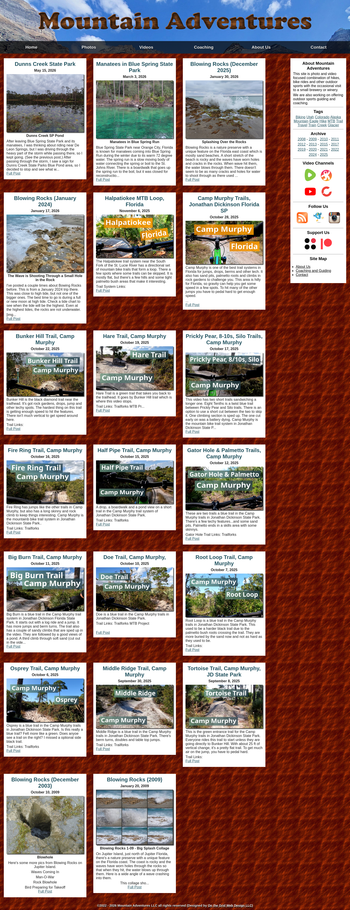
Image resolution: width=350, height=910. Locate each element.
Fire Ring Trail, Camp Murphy (45, 450)
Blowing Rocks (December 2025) (224, 67)
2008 (302, 139)
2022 (335, 149)
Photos (88, 47)
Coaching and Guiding (313, 271)
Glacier (333, 125)
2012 (302, 144)
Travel (302, 125)
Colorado (322, 117)
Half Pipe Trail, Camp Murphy (135, 450)
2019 (302, 149)
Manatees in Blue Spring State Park (134, 67)
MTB (331, 121)
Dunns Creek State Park (45, 64)
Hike (323, 121)
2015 (324, 144)
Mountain (301, 121)
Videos (146, 47)
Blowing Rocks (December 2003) (45, 782)
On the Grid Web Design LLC (230, 905)
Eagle (314, 121)
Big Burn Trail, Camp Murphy (45, 557)
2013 (313, 144)
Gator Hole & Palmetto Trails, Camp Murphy (224, 453)
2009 (313, 139)
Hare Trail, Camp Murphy (134, 336)
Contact (319, 47)
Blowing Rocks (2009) (134, 779)
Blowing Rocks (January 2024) (45, 201)
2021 (324, 149)
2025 (324, 155)
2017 (335, 144)
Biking (301, 117)
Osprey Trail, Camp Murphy (45, 668)
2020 (313, 149)
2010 (324, 139)
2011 (335, 139)
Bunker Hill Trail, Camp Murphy (45, 339)
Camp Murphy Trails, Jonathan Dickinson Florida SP (224, 204)
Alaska (335, 117)
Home (31, 47)
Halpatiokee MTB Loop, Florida (134, 201)
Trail (339, 121)
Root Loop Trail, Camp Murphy (224, 560)
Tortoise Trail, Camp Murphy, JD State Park (224, 671)
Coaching (203, 47)
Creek (322, 125)
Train (312, 125)
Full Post (13, 173)
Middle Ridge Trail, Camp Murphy (134, 671)
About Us (261, 47)
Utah (310, 117)
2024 (313, 155)
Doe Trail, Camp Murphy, (134, 557)
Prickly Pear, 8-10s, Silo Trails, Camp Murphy (224, 339)
